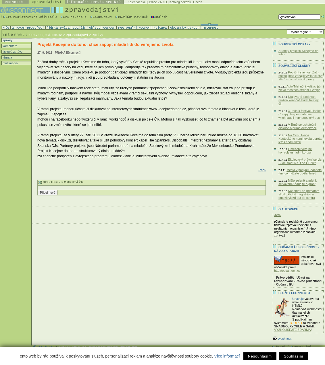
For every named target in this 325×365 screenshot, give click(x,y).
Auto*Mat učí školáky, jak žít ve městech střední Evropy (299, 88)
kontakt (280, 346)
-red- (262, 170)
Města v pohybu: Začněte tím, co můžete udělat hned (300, 171)
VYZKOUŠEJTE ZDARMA (292, 329)
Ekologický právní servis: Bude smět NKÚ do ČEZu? (300, 161)
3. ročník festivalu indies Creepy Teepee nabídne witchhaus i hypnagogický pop (299, 114)
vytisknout (282, 338)
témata (7, 57)
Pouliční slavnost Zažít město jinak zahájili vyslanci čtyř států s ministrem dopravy (300, 76)
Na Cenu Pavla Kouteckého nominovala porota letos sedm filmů (300, 138)
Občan (197, 2)
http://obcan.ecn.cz (287, 270)
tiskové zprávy (12, 51)
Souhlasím (293, 356)
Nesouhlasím (260, 356)
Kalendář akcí (137, 2)
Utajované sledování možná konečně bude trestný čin (298, 100)
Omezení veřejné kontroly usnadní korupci (295, 150)
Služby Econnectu (294, 293)
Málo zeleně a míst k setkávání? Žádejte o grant (297, 182)
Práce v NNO (158, 2)
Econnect (73, 52)
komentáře (9, 46)
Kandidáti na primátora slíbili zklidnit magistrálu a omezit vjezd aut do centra (299, 194)
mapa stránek (303, 346)
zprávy (7, 40)
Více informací (227, 356)
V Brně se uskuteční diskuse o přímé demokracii (297, 126)
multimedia (10, 63)
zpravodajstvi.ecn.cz (45, 34)
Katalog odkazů (180, 2)
